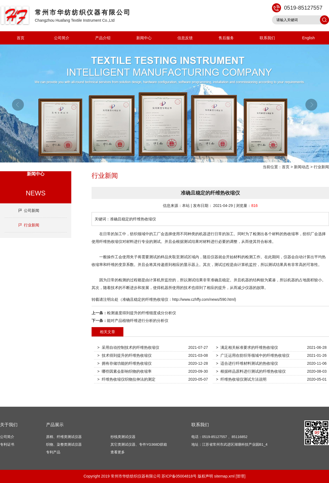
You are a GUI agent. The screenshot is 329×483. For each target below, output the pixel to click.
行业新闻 (321, 167)
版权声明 (205, 476)
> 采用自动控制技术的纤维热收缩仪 (128, 347)
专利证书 (7, 444)
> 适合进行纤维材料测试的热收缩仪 (247, 363)
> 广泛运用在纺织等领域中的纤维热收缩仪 (253, 355)
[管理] (240, 476)
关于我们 (9, 424)
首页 (20, 38)
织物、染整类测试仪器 (64, 444)
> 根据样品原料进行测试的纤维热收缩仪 (251, 371)
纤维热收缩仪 (110, 241)
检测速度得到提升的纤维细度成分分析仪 (141, 313)
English (308, 38)
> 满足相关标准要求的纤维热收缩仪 (247, 347)
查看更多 (117, 452)
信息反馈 (185, 38)
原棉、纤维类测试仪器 (64, 437)
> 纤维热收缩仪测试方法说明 (241, 379)
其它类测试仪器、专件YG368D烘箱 (138, 444)
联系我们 (267, 38)
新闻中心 (144, 38)
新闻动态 (301, 167)
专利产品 (53, 452)
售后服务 (226, 38)
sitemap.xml (224, 476)
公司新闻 (31, 210)
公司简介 (61, 38)
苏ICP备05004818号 (179, 476)
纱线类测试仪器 (122, 437)
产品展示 (55, 424)
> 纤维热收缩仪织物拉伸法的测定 (126, 379)
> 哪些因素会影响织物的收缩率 (124, 371)
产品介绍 (102, 38)
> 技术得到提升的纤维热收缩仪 (124, 355)
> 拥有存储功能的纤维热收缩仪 (124, 363)
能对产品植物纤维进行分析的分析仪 (137, 320)
